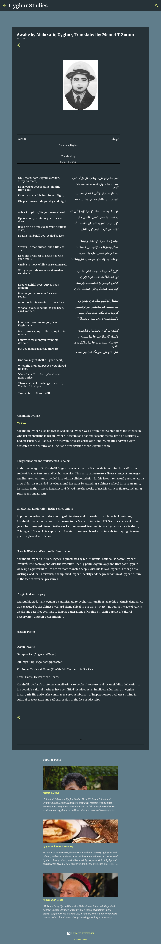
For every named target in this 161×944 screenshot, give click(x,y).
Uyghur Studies (28, 6)
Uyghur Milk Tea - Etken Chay (58, 846)
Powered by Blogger (80, 933)
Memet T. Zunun (51, 793)
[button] (19, 45)
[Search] (52, 5)
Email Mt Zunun (80, 940)
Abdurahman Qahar (53, 900)
